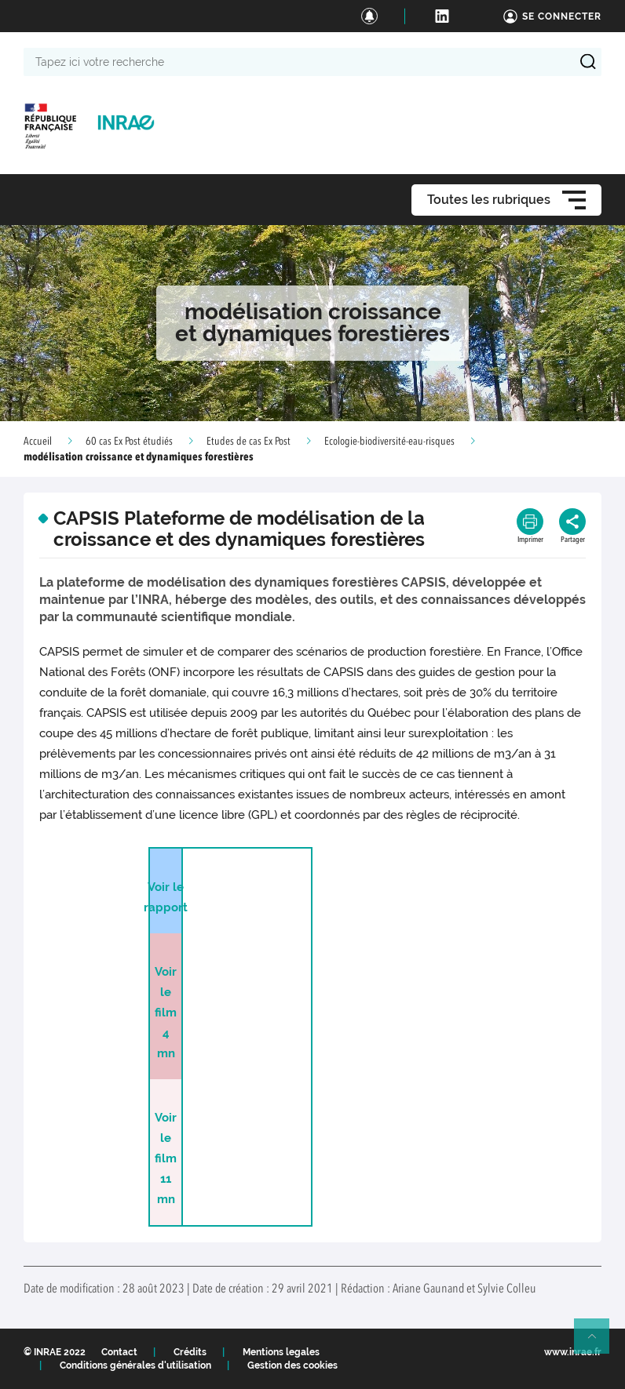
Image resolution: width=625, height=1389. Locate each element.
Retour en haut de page (598, 1343)
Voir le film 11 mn (166, 1158)
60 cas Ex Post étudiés (129, 441)
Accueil (38, 441)
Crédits (190, 1352)
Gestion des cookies (292, 1365)
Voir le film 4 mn (166, 1012)
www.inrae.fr (572, 1352)
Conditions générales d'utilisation (135, 1365)
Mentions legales (281, 1352)
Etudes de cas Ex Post (249, 441)
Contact (119, 1352)
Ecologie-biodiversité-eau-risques (389, 441)
